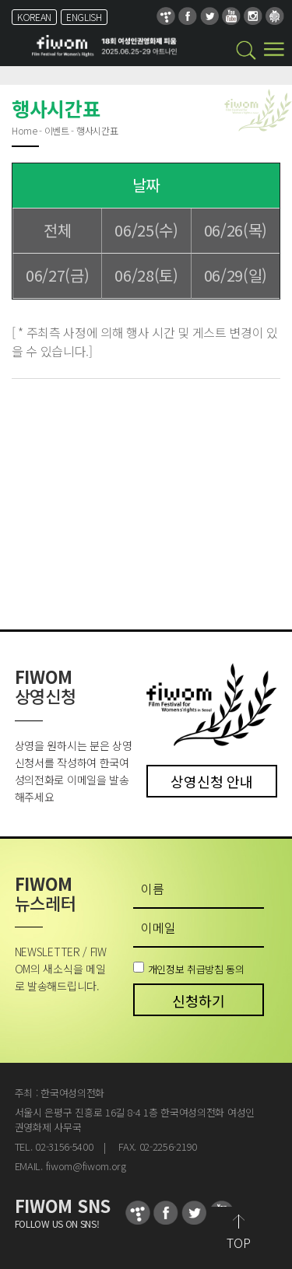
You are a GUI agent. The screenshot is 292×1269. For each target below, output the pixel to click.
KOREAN (34, 16)
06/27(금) (57, 275)
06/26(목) (235, 230)
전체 (57, 230)
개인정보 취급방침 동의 (196, 968)
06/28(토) (146, 275)
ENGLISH (84, 16)
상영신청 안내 (211, 781)
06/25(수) (146, 230)
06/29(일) (235, 275)
